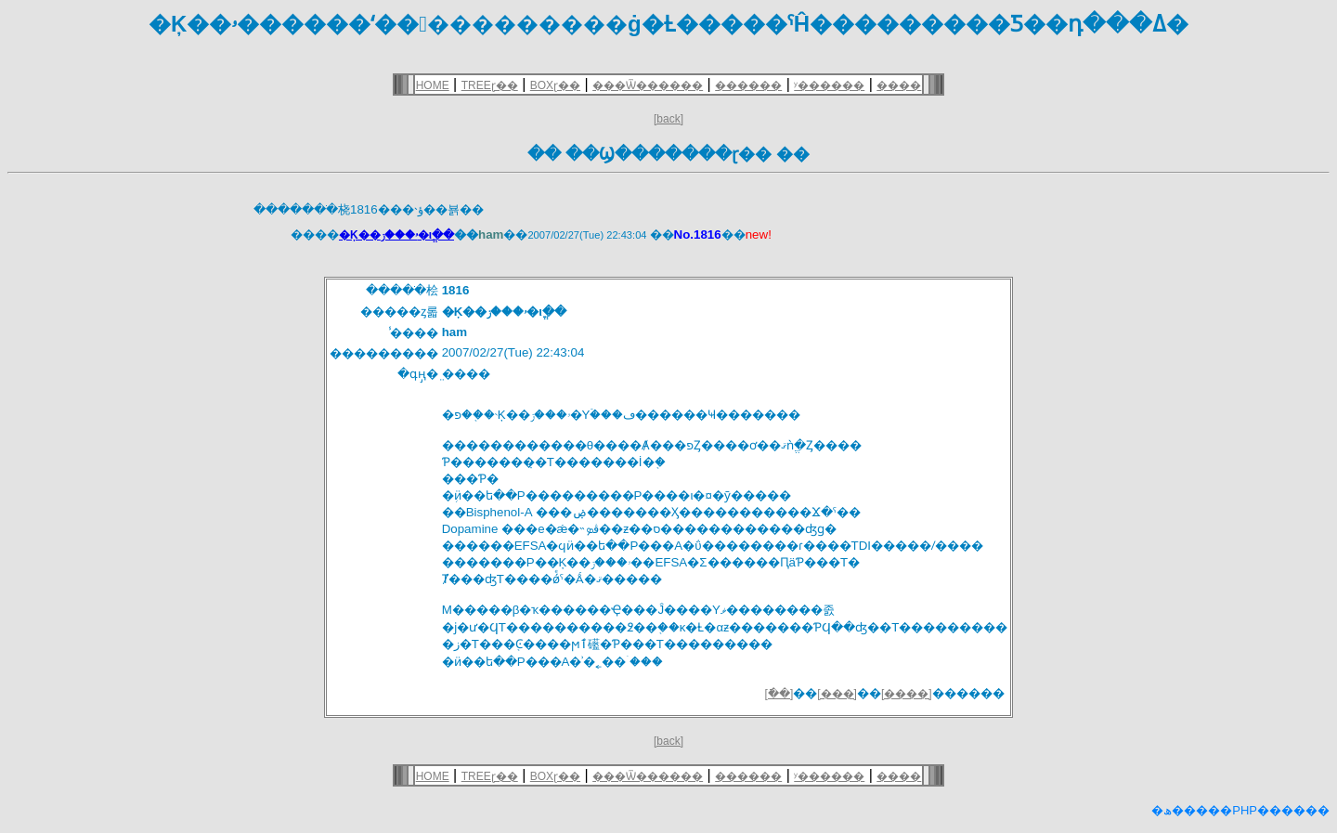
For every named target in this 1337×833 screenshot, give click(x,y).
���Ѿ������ (647, 85)
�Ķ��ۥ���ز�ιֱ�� (396, 234)
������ (748, 85)
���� (898, 85)
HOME (432, 85)
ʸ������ (829, 85)
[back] (668, 118)
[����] (906, 693)
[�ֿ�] (779, 693)
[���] (837, 693)
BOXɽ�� (555, 85)
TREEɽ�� (489, 85)
